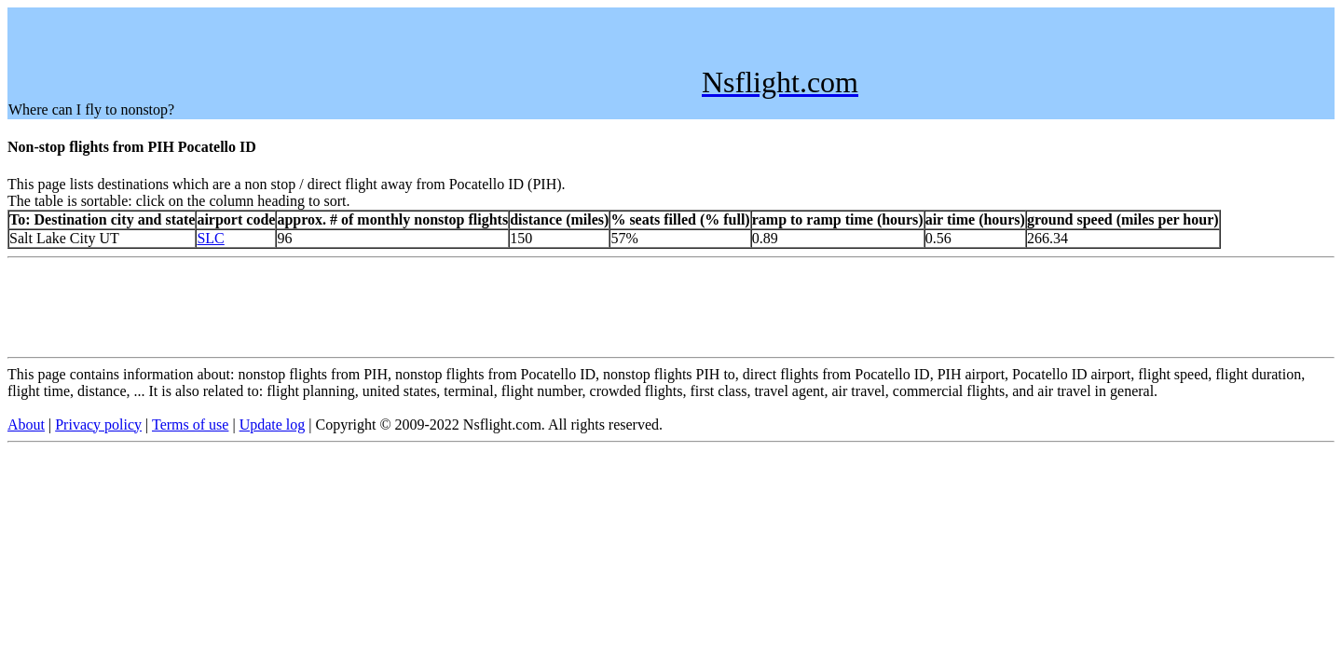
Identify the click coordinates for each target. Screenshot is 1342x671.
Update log (273, 424)
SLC (210, 238)
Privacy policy (98, 424)
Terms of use (190, 424)
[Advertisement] (347, 50)
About (26, 424)
